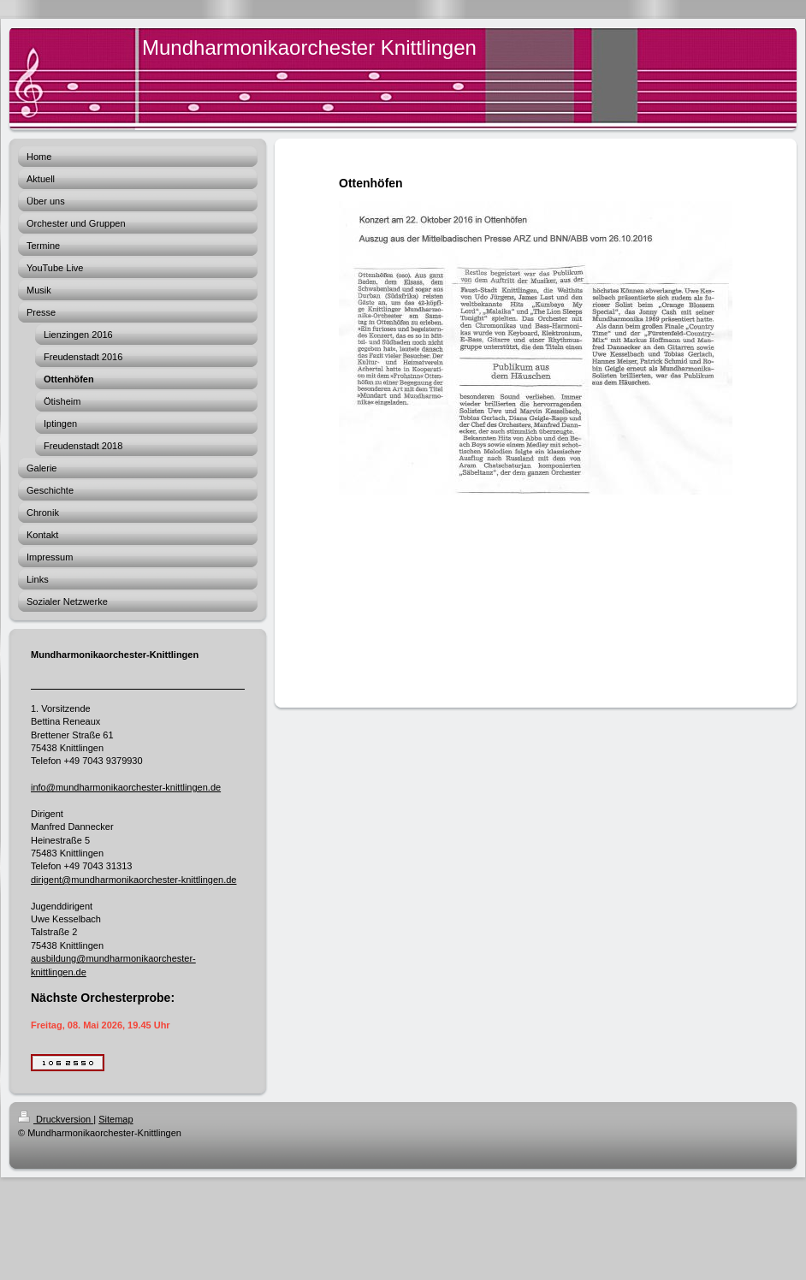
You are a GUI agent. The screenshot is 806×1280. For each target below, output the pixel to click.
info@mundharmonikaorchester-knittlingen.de (126, 787)
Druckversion (55, 1119)
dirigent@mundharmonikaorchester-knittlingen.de (133, 879)
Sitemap (115, 1119)
